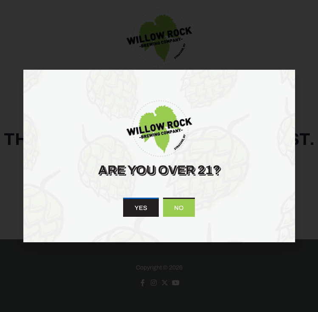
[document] (159, 156)
